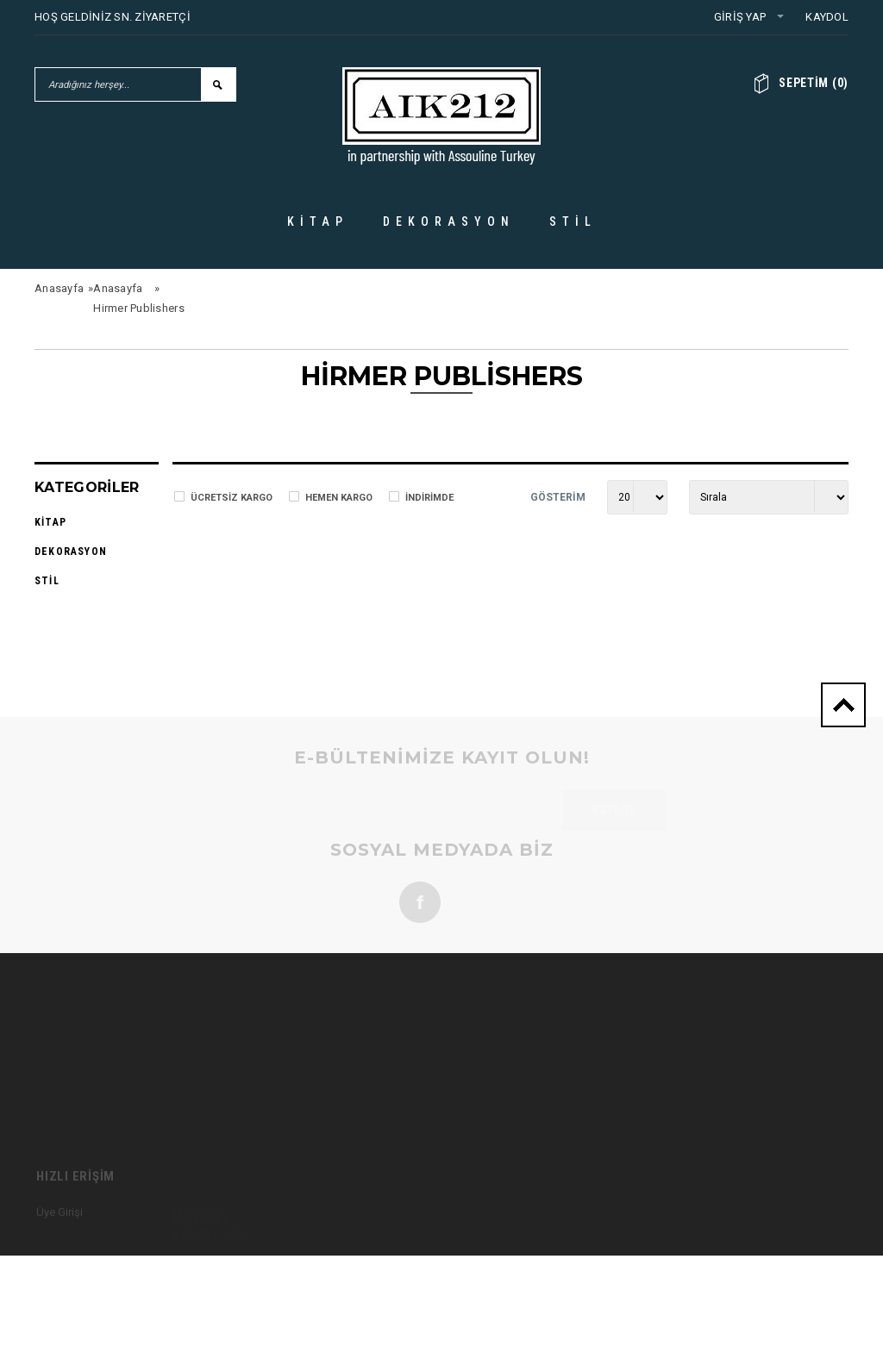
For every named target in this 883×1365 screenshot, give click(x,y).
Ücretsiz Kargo (231, 497)
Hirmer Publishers (138, 308)
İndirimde (429, 497)
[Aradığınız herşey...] (118, 84)
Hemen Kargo (339, 497)
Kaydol (827, 16)
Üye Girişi (59, 1246)
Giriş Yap (740, 16)
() (814, 83)
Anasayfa (59, 288)
